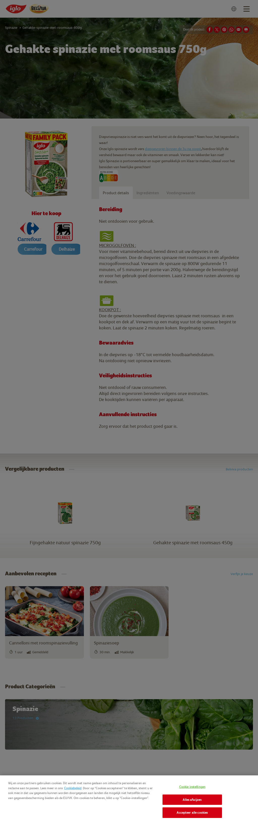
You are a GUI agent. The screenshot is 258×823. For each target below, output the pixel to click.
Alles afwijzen (192, 800)
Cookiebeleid (72, 788)
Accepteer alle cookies (192, 812)
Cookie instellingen (192, 787)
